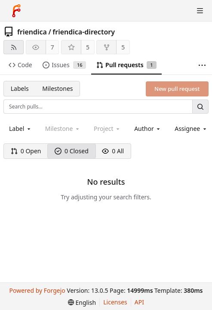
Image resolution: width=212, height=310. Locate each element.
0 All (113, 151)
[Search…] (200, 106)
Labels (20, 88)
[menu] (82, 302)
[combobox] (20, 128)
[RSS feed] (13, 47)
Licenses (115, 302)
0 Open (26, 151)
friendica (32, 32)
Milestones (57, 88)
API (139, 302)
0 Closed (72, 151)
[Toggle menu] (200, 11)
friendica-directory (83, 32)
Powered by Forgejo (37, 290)
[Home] (16, 11)
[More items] (202, 65)
